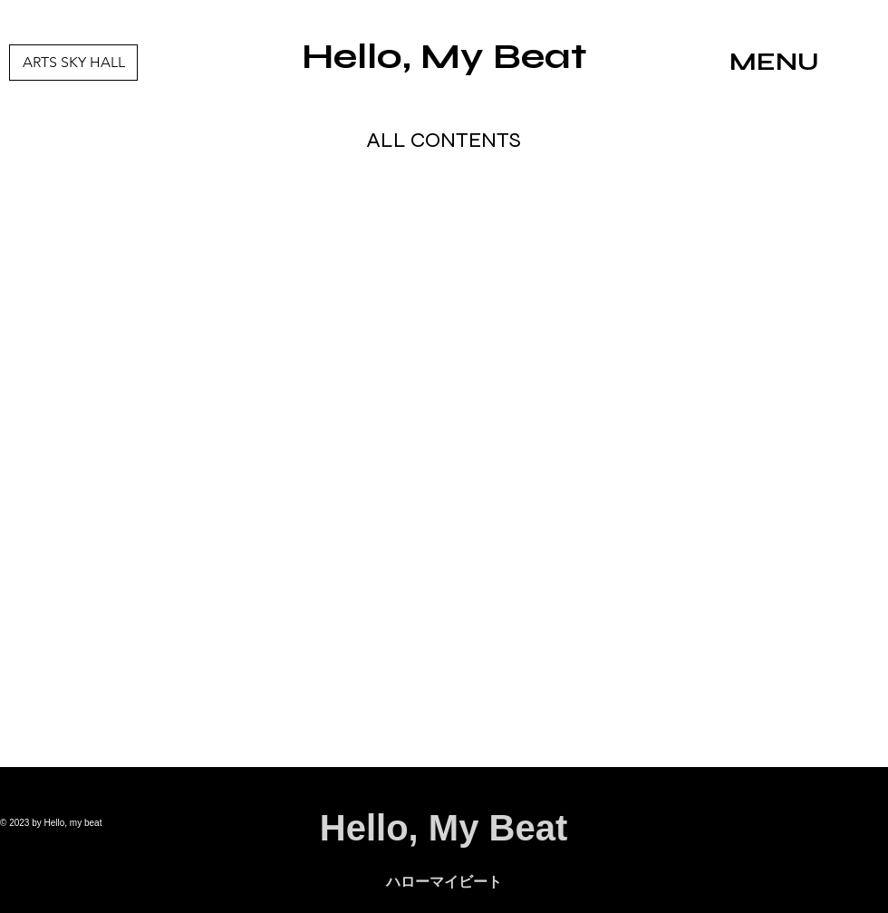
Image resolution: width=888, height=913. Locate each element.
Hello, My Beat (444, 56)
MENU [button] (774, 61)
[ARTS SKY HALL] (73, 62)
